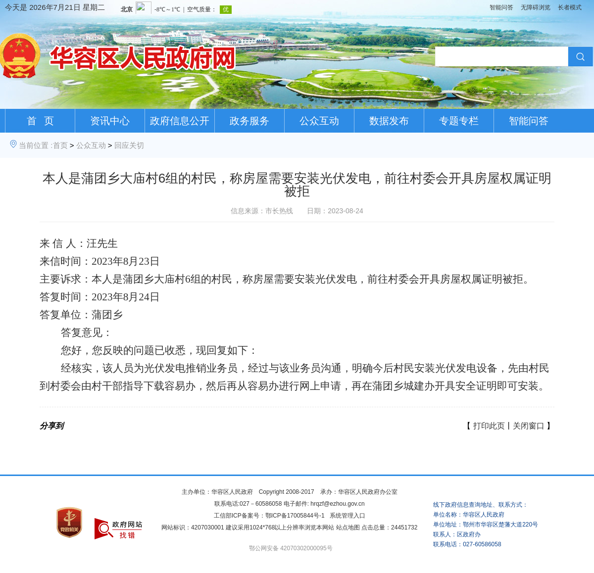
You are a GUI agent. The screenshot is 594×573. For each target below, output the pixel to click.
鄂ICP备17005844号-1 (295, 515)
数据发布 (389, 120)
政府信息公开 (179, 120)
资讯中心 (110, 120)
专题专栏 (459, 120)
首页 (60, 145)
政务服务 (249, 120)
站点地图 (348, 527)
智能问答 (501, 7)
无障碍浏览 (535, 7)
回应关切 (129, 145)
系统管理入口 (347, 515)
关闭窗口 (528, 426)
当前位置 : (35, 145)
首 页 (40, 120)
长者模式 (570, 7)
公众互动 (319, 120)
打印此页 (489, 426)
